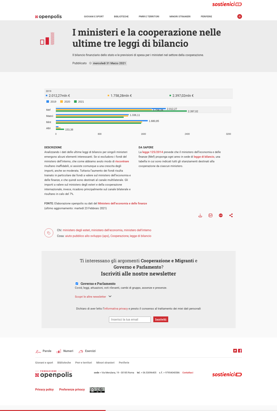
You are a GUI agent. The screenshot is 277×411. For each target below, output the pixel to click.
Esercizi (90, 351)
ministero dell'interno (137, 230)
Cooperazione (119, 236)
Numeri (68, 351)
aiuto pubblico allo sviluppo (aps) (87, 236)
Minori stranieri (180, 16)
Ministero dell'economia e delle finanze (122, 203)
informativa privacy (116, 308)
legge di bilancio (204, 156)
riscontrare (122, 161)
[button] (93, 296)
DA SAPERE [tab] (146, 147)
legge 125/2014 (152, 152)
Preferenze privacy (72, 389)
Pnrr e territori (149, 16)
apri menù (239, 16)
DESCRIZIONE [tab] (53, 147)
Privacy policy (44, 389)
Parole (47, 351)
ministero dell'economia (107, 230)
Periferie (206, 16)
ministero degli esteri (76, 230)
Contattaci (187, 372)
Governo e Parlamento (98, 283)
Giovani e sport (94, 16)
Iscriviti (160, 319)
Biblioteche (121, 16)
